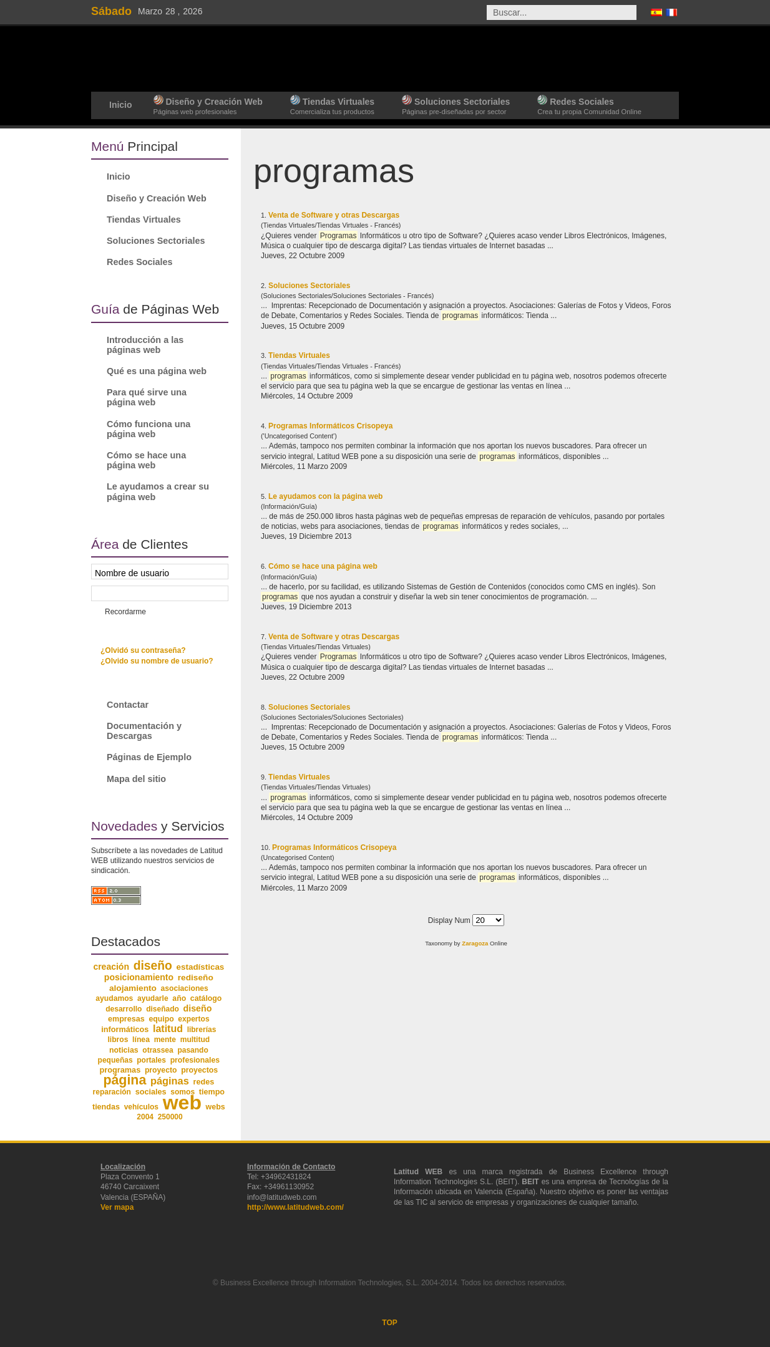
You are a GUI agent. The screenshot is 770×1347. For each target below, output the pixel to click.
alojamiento (133, 988)
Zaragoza (475, 943)
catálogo (206, 998)
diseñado (162, 1009)
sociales (151, 1092)
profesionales (195, 1060)
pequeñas (115, 1060)
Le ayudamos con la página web (325, 496)
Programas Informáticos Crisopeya (330, 426)
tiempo (212, 1092)
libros (117, 1039)
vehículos (141, 1107)
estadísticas (201, 967)
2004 (145, 1117)
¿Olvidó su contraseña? (143, 650)
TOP (389, 1322)
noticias (124, 1050)
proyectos (199, 1070)
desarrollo (123, 1009)
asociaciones (184, 988)
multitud (195, 1039)
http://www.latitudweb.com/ (295, 1207)
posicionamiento (138, 977)
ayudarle (152, 998)
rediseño (195, 977)
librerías (202, 1029)
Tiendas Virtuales (299, 355)
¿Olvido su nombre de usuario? (156, 661)
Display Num (450, 920)
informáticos (125, 1029)
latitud (168, 1028)
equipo (161, 1019)
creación (111, 967)
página (124, 1080)
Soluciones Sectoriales (309, 285)
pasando (192, 1050)
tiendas (106, 1107)
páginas (169, 1080)
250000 (170, 1117)
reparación (112, 1092)
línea (141, 1039)
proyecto (161, 1070)
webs (215, 1107)
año (179, 998)
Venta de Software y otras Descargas (333, 215)
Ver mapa (117, 1207)
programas (119, 1069)
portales (151, 1060)
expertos (193, 1019)
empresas (126, 1019)
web (182, 1102)
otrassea (157, 1050)
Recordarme (125, 611)
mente (165, 1039)
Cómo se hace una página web (323, 566)
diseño (153, 965)
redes (203, 1082)
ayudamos (114, 998)
